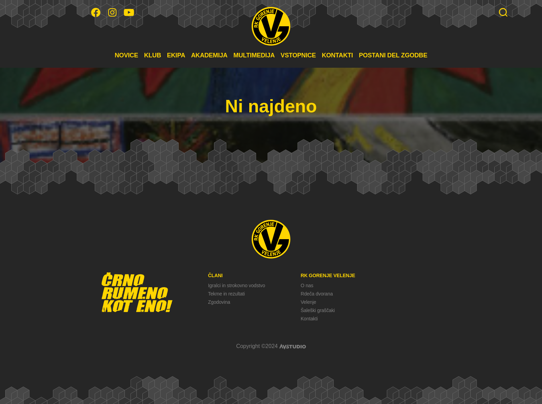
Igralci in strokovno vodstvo (236, 285)
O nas (307, 285)
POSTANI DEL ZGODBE (393, 55)
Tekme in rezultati (226, 294)
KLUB (152, 55)
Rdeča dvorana (317, 294)
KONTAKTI (337, 55)
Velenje (308, 302)
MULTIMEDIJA (254, 55)
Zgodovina (219, 302)
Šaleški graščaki (318, 310)
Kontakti (309, 318)
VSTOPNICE (298, 55)
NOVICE (126, 55)
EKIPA (176, 55)
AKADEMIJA (209, 55)
